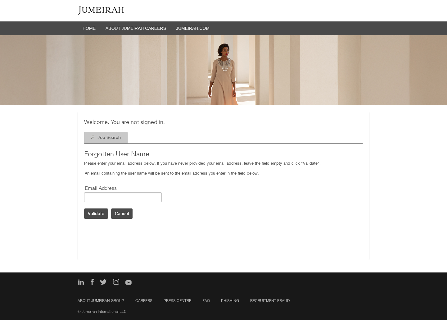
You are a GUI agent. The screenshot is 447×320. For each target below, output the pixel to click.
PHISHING (230, 300)
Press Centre (177, 300)
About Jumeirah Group (101, 300)
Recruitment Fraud (270, 300)
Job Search (109, 137)
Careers (143, 300)
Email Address (101, 188)
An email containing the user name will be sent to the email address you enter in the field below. (172, 173)
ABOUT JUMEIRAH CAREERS (136, 28)
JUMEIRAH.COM (193, 28)
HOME (89, 28)
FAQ (206, 300)
